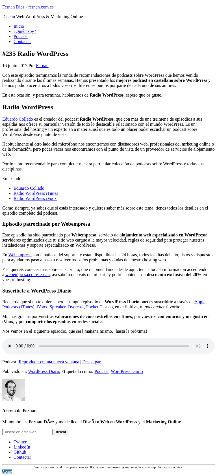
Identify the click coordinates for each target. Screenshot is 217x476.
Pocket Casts (97, 306)
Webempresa (19, 254)
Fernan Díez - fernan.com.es (28, 7)
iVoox (42, 306)
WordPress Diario (44, 371)
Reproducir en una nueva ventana (49, 361)
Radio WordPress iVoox (35, 198)
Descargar (92, 361)
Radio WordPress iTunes (36, 193)
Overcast (76, 306)
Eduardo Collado (17, 119)
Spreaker (58, 306)
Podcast (101, 371)
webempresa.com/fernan (27, 274)
